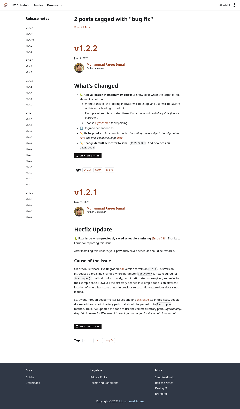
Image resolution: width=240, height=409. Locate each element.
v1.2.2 (29, 148)
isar (121, 269)
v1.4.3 (29, 98)
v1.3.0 (29, 142)
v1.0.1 (29, 210)
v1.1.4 (29, 166)
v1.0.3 (29, 199)
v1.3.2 (29, 130)
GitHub (224, 5)
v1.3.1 (29, 136)
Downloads (54, 5)
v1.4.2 (29, 104)
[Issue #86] (159, 238)
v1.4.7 (29, 66)
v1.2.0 (29, 160)
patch (98, 170)
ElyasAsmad (102, 123)
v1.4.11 (30, 33)
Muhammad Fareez (131, 401)
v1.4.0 (29, 125)
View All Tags (82, 27)
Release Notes (164, 383)
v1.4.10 (30, 39)
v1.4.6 (29, 72)
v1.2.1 (29, 154)
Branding (161, 394)
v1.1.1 (29, 178)
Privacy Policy (99, 377)
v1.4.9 (29, 45)
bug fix (109, 170)
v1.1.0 (29, 184)
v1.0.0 (29, 216)
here (82, 138)
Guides (38, 5)
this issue (143, 300)
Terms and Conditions (104, 383)
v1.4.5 (29, 86)
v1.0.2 (29, 204)
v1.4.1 (29, 119)
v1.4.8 (29, 51)
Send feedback (164, 377)
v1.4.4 (29, 92)
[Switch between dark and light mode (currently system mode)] (234, 5)
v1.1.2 (29, 172)
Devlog (161, 388)
